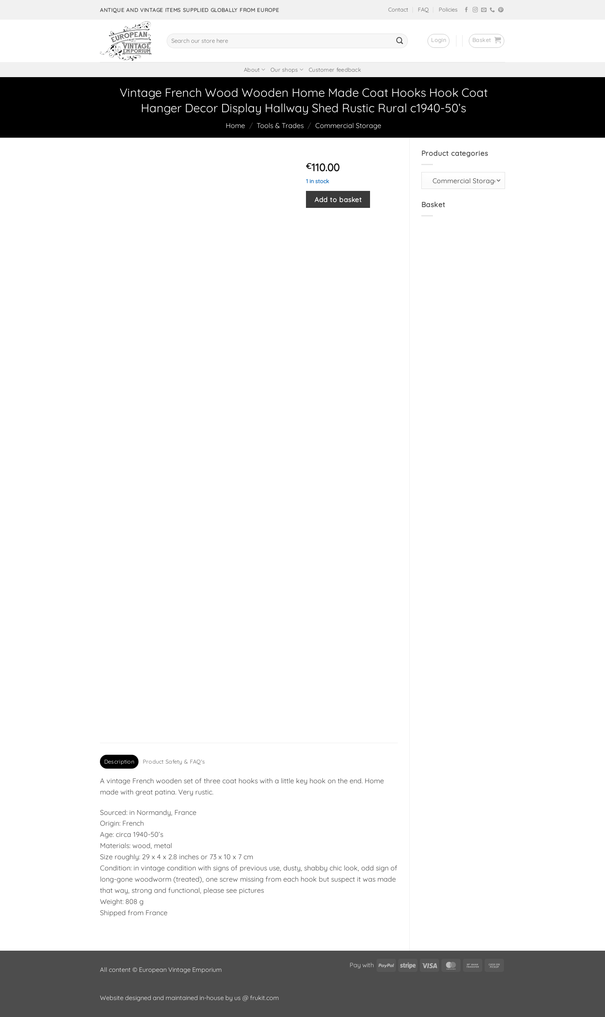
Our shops (286, 69)
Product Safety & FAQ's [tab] (174, 761)
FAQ (423, 9)
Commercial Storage (348, 125)
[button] (439, 41)
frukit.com (264, 998)
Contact (398, 9)
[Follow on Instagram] (475, 10)
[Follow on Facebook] (466, 10)
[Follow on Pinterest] (501, 10)
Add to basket (338, 199)
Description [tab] (119, 761)
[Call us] (492, 10)
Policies (448, 9)
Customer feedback (335, 69)
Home (235, 125)
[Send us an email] (484, 10)
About (254, 69)
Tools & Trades (280, 125)
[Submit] (399, 41)
